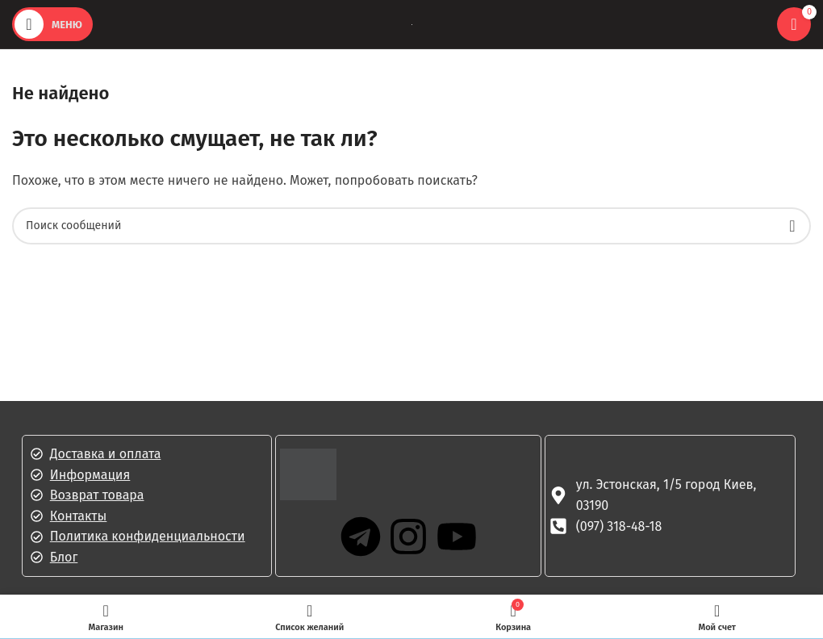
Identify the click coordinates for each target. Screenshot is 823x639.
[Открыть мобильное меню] (52, 24)
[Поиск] (411, 225)
